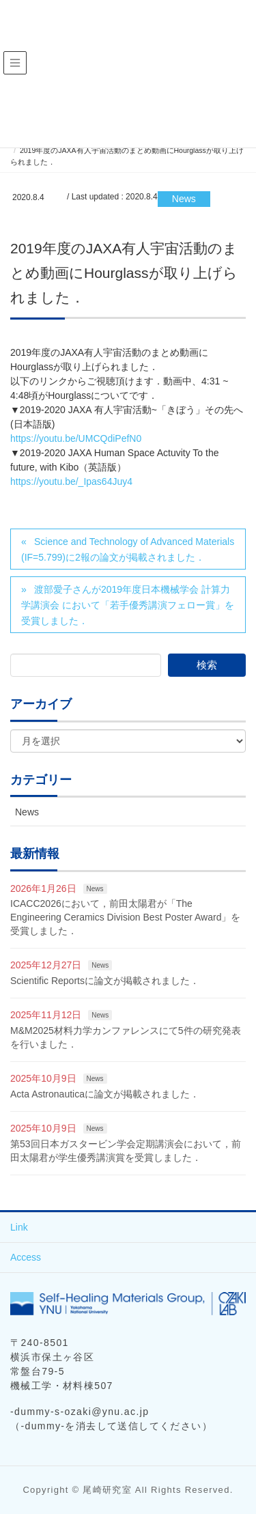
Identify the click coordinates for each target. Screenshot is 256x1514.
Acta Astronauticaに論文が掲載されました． (104, 1094)
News (184, 198)
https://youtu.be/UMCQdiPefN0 (75, 438)
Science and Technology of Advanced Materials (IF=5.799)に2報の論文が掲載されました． (127, 549)
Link (19, 1227)
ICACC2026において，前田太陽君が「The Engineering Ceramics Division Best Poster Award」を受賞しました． (125, 917)
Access (25, 1257)
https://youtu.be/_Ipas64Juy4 (71, 481)
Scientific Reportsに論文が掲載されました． (104, 980)
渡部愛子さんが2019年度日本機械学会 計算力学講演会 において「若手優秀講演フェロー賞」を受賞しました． (127, 605)
